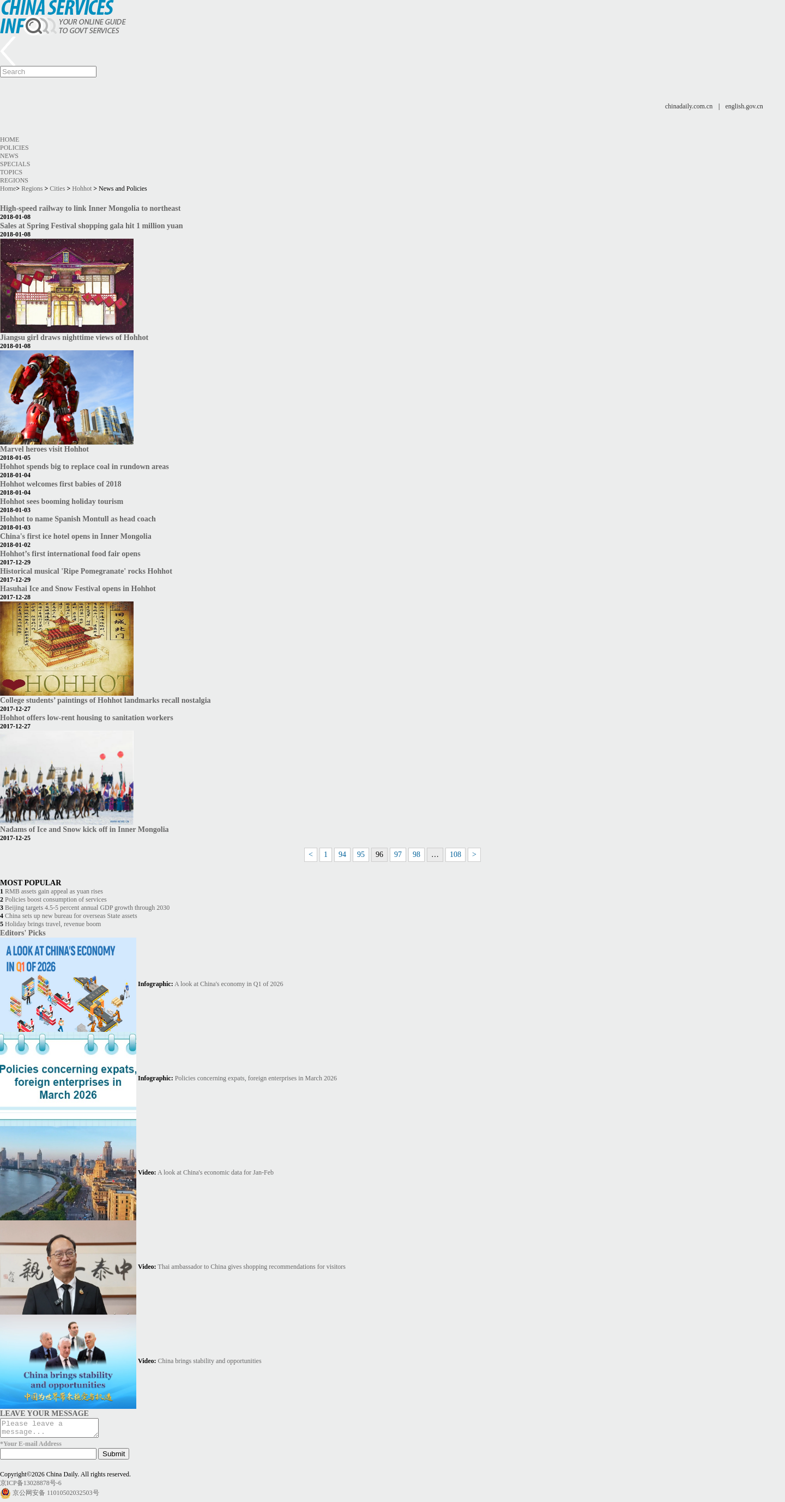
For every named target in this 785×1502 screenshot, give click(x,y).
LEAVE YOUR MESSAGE (44, 1413)
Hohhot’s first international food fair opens (70, 553)
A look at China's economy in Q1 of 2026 (228, 984)
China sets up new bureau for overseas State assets (71, 916)
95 (361, 854)
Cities (57, 188)
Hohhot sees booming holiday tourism (61, 501)
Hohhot (82, 188)
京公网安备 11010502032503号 (56, 1496)
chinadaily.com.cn (688, 106)
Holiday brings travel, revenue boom (53, 924)
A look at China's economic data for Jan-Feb (216, 1172)
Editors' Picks (23, 932)
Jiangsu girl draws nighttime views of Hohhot (74, 337)
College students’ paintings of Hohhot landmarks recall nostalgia (105, 700)
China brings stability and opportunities (210, 1361)
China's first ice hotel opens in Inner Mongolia (76, 536)
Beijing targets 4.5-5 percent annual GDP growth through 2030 (87, 907)
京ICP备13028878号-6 (31, 1486)
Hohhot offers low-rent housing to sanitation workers (86, 717)
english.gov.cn (744, 106)
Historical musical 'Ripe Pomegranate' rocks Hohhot (86, 571)
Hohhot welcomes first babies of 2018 (61, 483)
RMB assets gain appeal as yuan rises (54, 891)
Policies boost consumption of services (56, 899)
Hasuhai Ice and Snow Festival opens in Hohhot (78, 588)
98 (416, 854)
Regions (14, 180)
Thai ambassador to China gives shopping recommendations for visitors (252, 1266)
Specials (15, 164)
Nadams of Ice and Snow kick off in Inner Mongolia (84, 829)
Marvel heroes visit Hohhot (44, 449)
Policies (14, 147)
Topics (11, 172)
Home (9, 139)
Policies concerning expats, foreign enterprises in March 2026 (256, 1078)
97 (398, 854)
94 (342, 854)
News (9, 156)
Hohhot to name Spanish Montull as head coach (78, 518)
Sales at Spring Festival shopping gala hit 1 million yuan (91, 225)
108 (455, 854)
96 (379, 854)
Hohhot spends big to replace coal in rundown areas (84, 466)
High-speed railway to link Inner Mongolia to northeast (90, 208)
